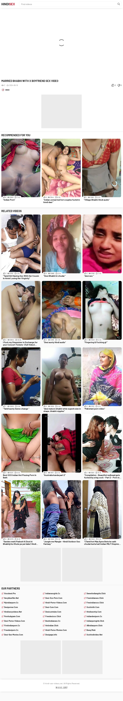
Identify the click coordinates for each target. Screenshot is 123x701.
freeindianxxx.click (95, 602)
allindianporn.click (94, 625)
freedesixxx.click (53, 616)
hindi (7, 90)
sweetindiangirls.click (96, 593)
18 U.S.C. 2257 (61, 687)
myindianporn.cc (11, 602)
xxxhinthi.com (93, 607)
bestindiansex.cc (52, 621)
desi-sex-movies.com (13, 635)
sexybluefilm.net (11, 598)
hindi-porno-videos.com (56, 602)
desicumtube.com (53, 612)
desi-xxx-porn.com (53, 598)
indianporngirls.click (95, 621)
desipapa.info (51, 635)
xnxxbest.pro (10, 593)
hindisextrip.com (94, 612)
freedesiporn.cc (11, 630)
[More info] (38, 271)
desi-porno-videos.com (14, 621)
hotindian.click (51, 625)
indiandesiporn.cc (94, 616)
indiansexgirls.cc (52, 593)
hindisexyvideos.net (13, 612)
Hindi (8, 4)
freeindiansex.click (95, 598)
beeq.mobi (91, 630)
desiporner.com (11, 607)
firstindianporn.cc (12, 625)
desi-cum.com (51, 607)
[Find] (118, 4)
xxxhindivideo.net (94, 635)
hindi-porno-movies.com (56, 630)
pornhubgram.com (12, 616)
